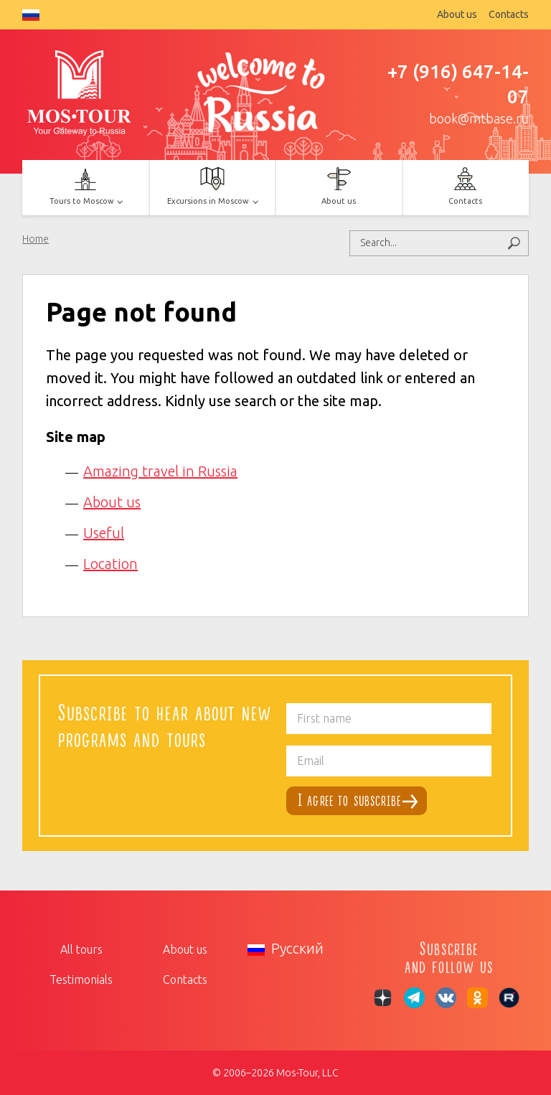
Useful (103, 533)
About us (457, 14)
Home (35, 239)
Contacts (509, 14)
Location (110, 563)
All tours (81, 949)
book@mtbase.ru (479, 118)
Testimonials (81, 979)
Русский (30, 15)
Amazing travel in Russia (160, 471)
